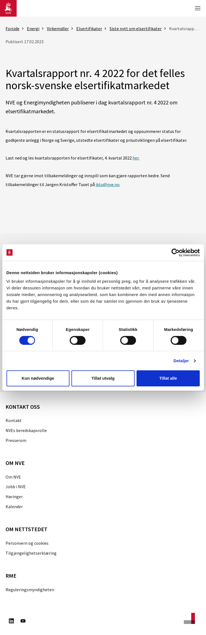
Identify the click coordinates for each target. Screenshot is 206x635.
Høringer (14, 496)
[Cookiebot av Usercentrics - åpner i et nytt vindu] (175, 252)
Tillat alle (168, 378)
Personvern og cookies (27, 543)
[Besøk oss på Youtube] (23, 621)
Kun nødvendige (38, 378)
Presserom (16, 440)
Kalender (14, 506)
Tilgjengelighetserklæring (31, 553)
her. (136, 158)
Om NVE (13, 477)
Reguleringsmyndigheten (30, 589)
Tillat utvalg (103, 378)
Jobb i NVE (16, 486)
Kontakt (14, 420)
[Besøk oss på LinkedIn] (11, 621)
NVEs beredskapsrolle (26, 430)
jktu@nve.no (107, 184)
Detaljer (181, 360)
